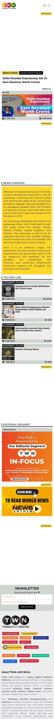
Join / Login (10, 661)
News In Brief (10, 73)
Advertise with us (29, 661)
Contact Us (9, 655)
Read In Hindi (10, 642)
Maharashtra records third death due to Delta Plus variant (32, 329)
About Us (25, 642)
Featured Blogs (29, 633)
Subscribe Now (27, 607)
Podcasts (25, 638)
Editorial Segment (16, 424)
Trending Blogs (10, 633)
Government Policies (31, 73)
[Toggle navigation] (44, 5)
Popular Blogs (10, 638)
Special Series (41, 638)
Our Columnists (40, 655)
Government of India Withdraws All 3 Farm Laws (32, 287)
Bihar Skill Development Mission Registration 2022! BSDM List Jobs (32, 309)
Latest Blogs (31, 647)
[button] (49, 5)
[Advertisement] (26, 42)
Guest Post (23, 655)
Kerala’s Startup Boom (27, 349)
